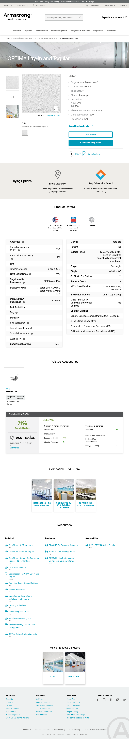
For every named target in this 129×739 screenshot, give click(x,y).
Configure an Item (52, 115)
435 (8, 389)
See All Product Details (81, 126)
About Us (9, 700)
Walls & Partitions (43, 703)
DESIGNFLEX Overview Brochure (63, 545)
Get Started (14, 448)
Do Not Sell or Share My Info (95, 730)
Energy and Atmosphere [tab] (95, 435)
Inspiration (98, 30)
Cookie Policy (59, 730)
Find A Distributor (73, 703)
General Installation (17, 590)
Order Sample (90, 134)
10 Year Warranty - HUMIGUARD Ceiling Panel (22, 626)
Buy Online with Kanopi (76, 715)
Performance (42, 30)
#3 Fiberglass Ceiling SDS (20, 618)
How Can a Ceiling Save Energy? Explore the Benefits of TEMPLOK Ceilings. (64, 2)
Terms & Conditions (42, 730)
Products (17, 30)
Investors (9, 703)
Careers (9, 706)
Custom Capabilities (44, 712)
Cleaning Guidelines (17, 605)
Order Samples (72, 709)
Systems (28, 30)
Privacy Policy (74, 730)
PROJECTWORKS (73, 706)
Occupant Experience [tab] (94, 426)
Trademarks (27, 730)
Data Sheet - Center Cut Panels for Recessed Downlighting (24, 559)
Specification (94, 154)
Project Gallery (72, 712)
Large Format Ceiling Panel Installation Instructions (20, 597)
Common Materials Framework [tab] (56, 426)
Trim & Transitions (43, 709)
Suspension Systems (44, 706)
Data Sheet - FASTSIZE (19, 567)
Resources (111, 30)
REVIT (75, 154)
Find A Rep (71, 700)
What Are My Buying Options (17, 718)
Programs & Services (80, 30)
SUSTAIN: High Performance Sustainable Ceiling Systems (61, 559)
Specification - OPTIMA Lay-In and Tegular (24, 575)
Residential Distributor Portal (78, 718)
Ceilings (39, 700)
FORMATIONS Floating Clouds (62, 552)
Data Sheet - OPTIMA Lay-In (21, 545)
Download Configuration (90, 143)
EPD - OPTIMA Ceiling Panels (102, 545)
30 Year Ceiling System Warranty (23, 634)
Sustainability (11, 712)
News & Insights (12, 709)
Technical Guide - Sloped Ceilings (23, 583)
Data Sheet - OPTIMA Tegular (21, 552)
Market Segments (59, 30)
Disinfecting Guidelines (19, 612)
